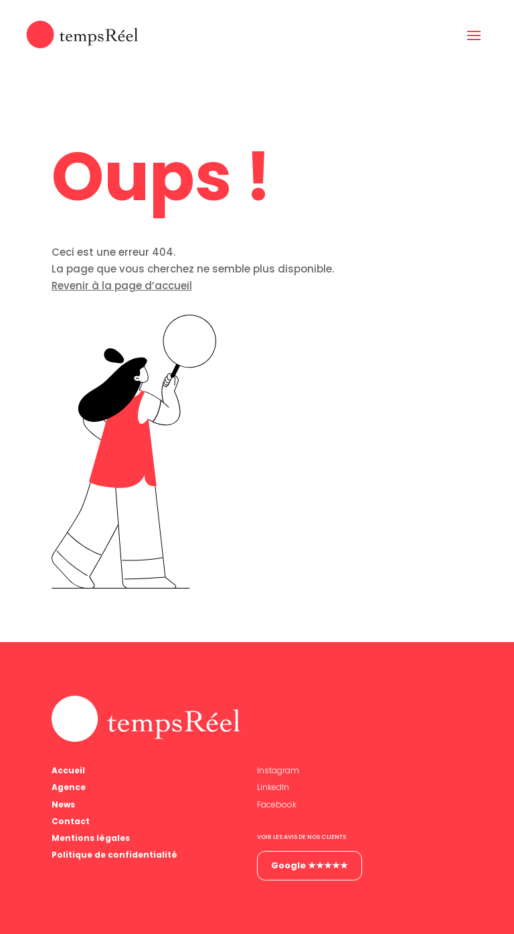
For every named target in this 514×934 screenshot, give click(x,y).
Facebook (276, 804)
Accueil (68, 770)
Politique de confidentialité (114, 854)
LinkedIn (273, 787)
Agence (69, 787)
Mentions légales (91, 838)
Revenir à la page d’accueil (122, 286)
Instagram (278, 770)
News (63, 804)
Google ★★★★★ (309, 865)
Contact (71, 821)
